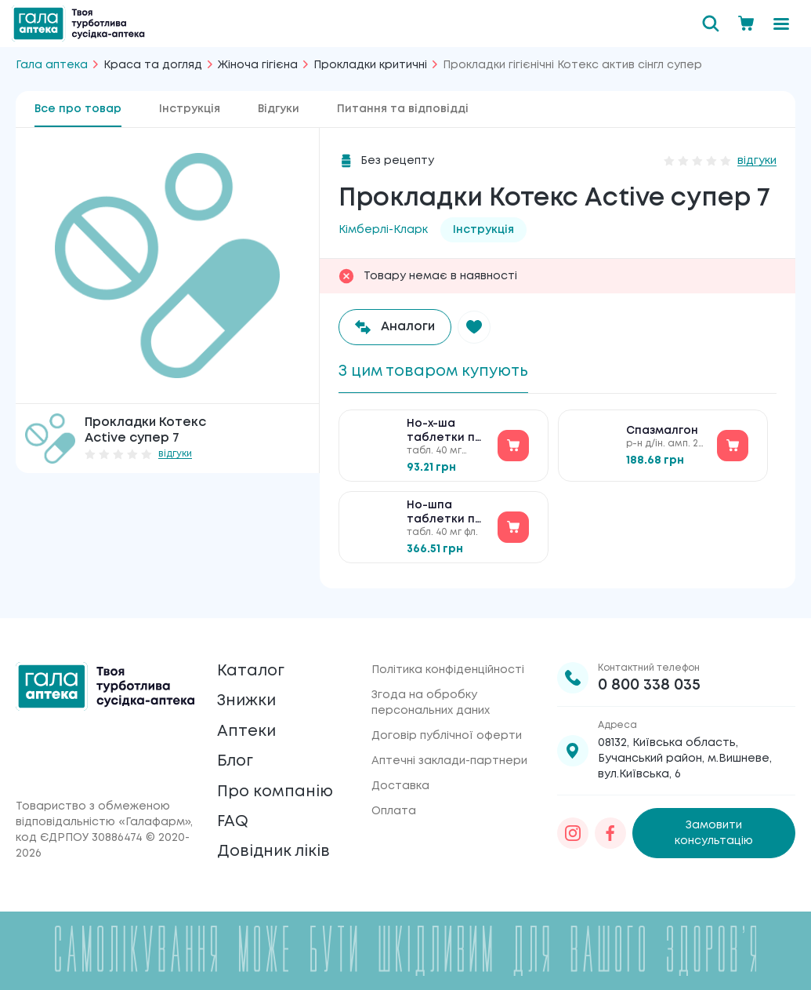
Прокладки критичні (370, 65)
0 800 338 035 (649, 682)
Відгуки (278, 109)
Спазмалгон (662, 432)
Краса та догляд (152, 65)
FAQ (233, 820)
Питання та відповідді (403, 109)
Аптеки (247, 729)
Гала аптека (52, 65)
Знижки (247, 698)
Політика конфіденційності (447, 667)
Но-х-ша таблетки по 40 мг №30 (445, 433)
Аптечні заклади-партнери (449, 758)
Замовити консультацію (714, 830)
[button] (475, 327)
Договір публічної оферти (446, 732)
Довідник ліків (274, 851)
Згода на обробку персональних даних (430, 699)
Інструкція (189, 109)
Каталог (251, 668)
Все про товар (77, 109)
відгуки (175, 454)
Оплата (393, 808)
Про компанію (276, 790)
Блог (236, 759)
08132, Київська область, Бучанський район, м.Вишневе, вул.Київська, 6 (685, 755)
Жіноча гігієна (258, 65)
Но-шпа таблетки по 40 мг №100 (445, 515)
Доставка (400, 783)
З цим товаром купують (437, 371)
